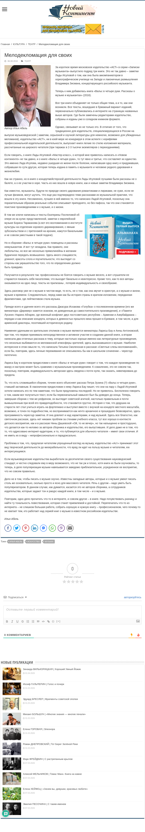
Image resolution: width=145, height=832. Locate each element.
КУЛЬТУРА (19, 44)
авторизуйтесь (132, 597)
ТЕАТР (32, 44)
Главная (5, 44)
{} (53, 621)
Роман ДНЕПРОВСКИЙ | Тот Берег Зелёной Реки (50, 744)
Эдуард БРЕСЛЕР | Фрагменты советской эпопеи (50, 699)
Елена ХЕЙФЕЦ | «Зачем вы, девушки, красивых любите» (55, 789)
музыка (49, 541)
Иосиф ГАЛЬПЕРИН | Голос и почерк (43, 684)
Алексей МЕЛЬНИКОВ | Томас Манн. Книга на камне (52, 774)
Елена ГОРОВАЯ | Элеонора (39, 729)
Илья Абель (15, 541)
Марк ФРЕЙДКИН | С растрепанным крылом (47, 759)
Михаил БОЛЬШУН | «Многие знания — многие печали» (54, 714)
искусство (33, 541)
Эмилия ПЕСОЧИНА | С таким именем (44, 804)
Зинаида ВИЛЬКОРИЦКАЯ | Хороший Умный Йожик (52, 669)
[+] (58, 621)
